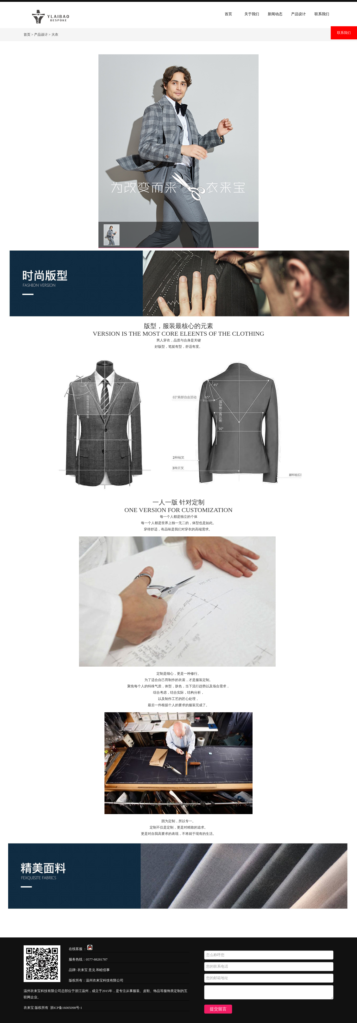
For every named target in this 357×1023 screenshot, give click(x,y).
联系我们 (344, 33)
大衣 (54, 34)
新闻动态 (275, 14)
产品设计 (298, 14)
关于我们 (251, 14)
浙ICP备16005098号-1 (66, 1008)
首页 (228, 14)
